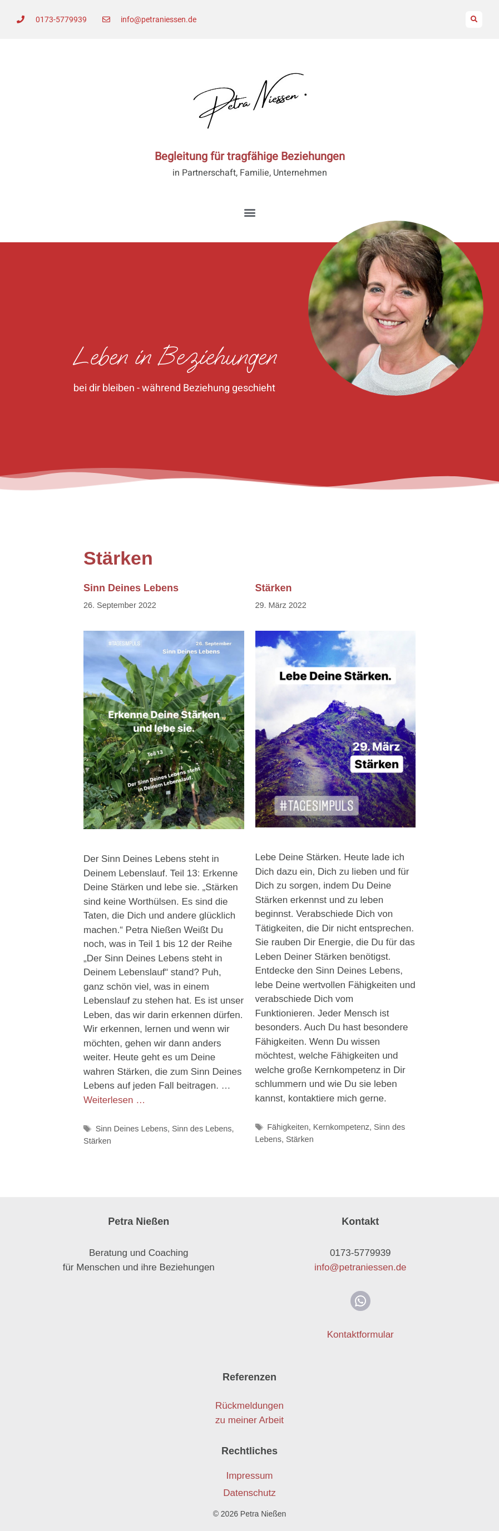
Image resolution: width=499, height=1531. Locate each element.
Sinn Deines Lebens (131, 588)
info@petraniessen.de (360, 1267)
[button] (474, 19)
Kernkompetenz (341, 1127)
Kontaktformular (360, 1334)
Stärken (97, 1140)
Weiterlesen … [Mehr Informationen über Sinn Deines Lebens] (114, 1100)
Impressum (249, 1475)
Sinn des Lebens (202, 1128)
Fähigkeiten (288, 1127)
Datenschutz (249, 1493)
